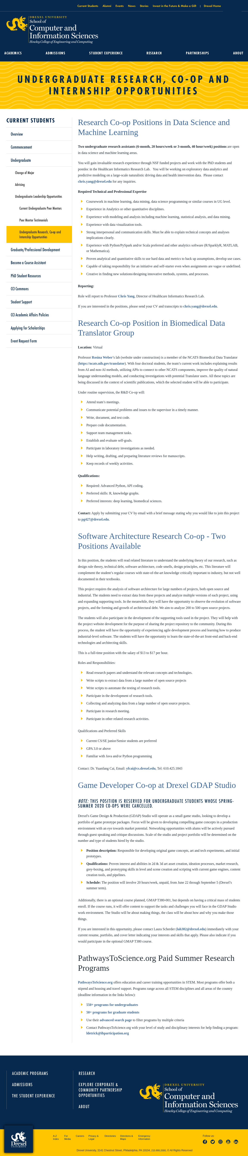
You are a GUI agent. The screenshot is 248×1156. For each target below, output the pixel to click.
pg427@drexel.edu (95, 519)
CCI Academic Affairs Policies (30, 315)
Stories (144, 6)
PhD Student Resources (26, 276)
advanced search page (116, 1020)
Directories (110, 1136)
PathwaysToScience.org (95, 982)
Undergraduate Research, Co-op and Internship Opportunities (40, 234)
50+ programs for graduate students (112, 1012)
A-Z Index (56, 1137)
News (132, 6)
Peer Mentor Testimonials (33, 220)
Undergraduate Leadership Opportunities (38, 196)
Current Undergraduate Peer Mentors (40, 208)
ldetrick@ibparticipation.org (107, 1033)
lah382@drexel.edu (191, 929)
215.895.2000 (158, 1150)
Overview (17, 134)
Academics (13, 53)
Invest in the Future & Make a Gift (174, 6)
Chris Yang (126, 296)
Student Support (21, 302)
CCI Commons (20, 288)
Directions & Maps (126, 1137)
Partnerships (197, 53)
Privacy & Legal (93, 1137)
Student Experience (106, 53)
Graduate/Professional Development (35, 249)
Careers (80, 1136)
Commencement (21, 147)
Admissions (55, 53)
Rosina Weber (102, 357)
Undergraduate (21, 160)
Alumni (107, 6)
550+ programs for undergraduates (112, 1005)
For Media (67, 1137)
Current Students (87, 6)
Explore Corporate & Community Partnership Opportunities (100, 1090)
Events (119, 6)
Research (154, 53)
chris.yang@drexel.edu (95, 181)
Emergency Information (144, 1137)
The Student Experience (33, 1095)
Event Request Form (24, 341)
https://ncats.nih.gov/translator (102, 363)
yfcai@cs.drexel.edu (140, 768)
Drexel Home (212, 6)
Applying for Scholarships (28, 328)
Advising (20, 184)
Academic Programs (30, 1073)
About (238, 53)
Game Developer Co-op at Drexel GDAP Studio (157, 785)
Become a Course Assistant (28, 262)
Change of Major (24, 172)
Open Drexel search (232, 7)
